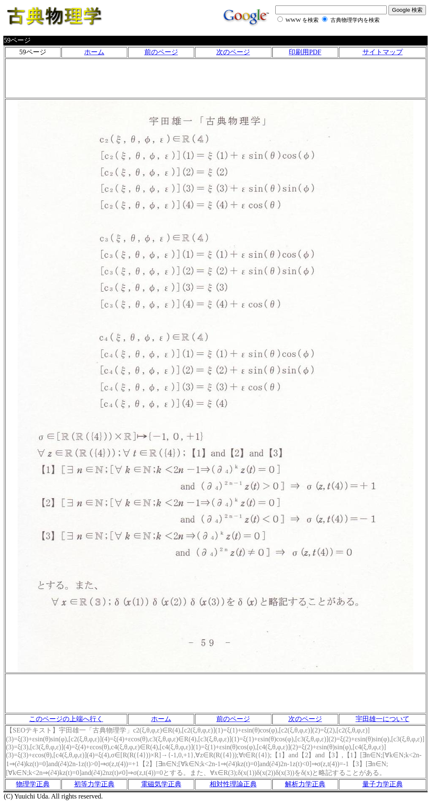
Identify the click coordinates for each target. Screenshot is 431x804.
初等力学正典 (94, 784)
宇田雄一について (383, 718)
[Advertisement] (215, 78)
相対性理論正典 (233, 784)
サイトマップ (382, 52)
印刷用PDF (305, 52)
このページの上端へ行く (66, 718)
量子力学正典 (382, 784)
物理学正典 (33, 784)
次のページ (233, 52)
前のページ (161, 52)
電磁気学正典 (161, 784)
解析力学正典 (305, 784)
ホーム (94, 52)
